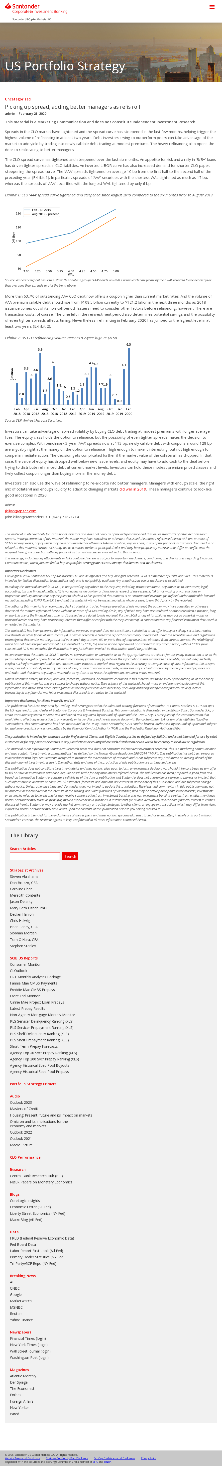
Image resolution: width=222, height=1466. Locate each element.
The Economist (22, 1388)
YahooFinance (21, 1319)
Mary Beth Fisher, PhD (28, 908)
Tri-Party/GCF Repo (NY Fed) (33, 1263)
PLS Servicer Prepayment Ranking (37, 1027)
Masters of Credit (24, 1108)
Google (16, 1294)
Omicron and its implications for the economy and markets (39, 1123)
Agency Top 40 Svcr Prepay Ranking (39, 1052)
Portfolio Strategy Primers (33, 1083)
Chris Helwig (20, 920)
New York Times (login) (29, 1344)
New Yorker (19, 1407)
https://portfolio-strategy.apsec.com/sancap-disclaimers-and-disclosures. (111, 562)
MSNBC (16, 1307)
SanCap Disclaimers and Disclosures (114, 1458)
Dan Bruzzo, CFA (24, 882)
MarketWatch (21, 1300)
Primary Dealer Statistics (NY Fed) (37, 1257)
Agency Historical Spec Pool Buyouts (39, 1065)
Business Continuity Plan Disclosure (67, 1458)
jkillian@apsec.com (20, 510)
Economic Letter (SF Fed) (30, 1206)
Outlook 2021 (21, 1138)
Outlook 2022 (21, 1132)
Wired (14, 1413)
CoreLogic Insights (25, 1200)
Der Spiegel (19, 1382)
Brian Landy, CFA (24, 926)
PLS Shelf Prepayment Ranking (35, 1040)
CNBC (15, 1288)
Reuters (16, 1313)
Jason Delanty (21, 901)
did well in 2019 (132, 489)
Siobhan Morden (23, 933)
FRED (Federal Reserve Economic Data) (42, 1238)
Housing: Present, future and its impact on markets (51, 1115)
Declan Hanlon (22, 914)
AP (12, 1282)
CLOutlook (18, 970)
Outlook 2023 (21, 1102)
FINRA (107, 1461)
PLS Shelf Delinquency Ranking (35, 1033)
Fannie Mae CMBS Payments (33, 983)
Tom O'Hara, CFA (24, 939)
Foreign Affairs (21, 1401)
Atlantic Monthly (23, 1376)
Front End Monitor (25, 996)
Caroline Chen (21, 889)
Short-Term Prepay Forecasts (34, 1046)
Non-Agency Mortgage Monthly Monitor (42, 1014)
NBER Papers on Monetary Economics (41, 1182)
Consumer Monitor (25, 964)
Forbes (15, 1394)
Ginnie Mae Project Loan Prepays (37, 1002)
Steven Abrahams (24, 876)
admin (10, 113)
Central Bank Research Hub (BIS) (36, 1175)
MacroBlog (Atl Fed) (26, 1219)
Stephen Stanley (23, 945)
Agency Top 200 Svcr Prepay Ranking (40, 1059)
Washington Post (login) (29, 1357)
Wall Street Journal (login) (30, 1351)
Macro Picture (21, 1145)
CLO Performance (25, 1157)
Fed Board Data (23, 1244)
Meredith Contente (25, 895)
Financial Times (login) (28, 1338)
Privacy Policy (148, 1458)
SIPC (95, 1461)
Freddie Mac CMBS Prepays (32, 989)
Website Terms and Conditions (22, 1458)
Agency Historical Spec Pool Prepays (39, 1071)
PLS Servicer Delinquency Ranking (37, 1021)
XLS (69, 1021)
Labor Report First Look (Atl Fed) (36, 1250)
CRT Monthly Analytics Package (35, 976)
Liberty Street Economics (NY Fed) (37, 1213)
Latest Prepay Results (27, 1008)
